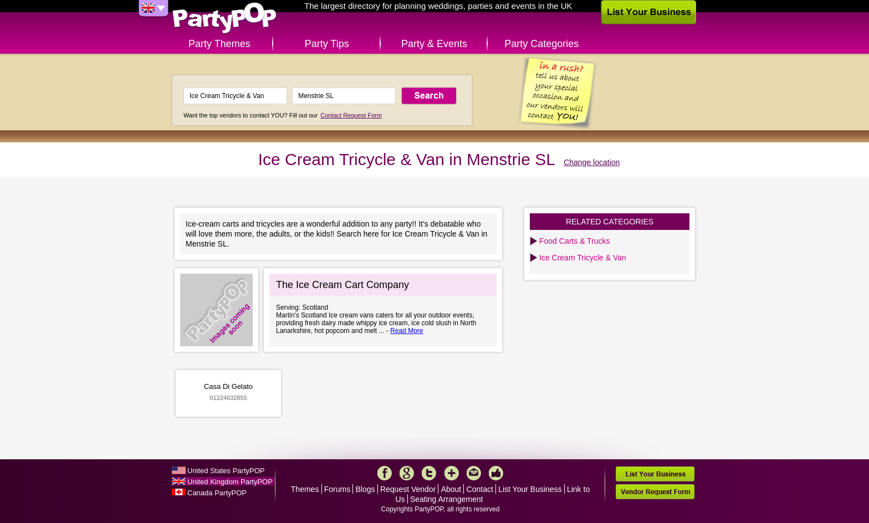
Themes (305, 489)
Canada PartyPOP (217, 493)
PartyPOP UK (224, 18)
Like (496, 473)
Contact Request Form (351, 115)
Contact (480, 489)
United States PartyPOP (225, 470)
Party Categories (541, 43)
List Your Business (529, 489)
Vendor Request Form (655, 492)
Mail (474, 473)
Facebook (384, 473)
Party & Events (434, 43)
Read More (406, 331)
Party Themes (219, 43)
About (451, 489)
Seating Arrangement (446, 499)
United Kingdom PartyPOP (230, 482)
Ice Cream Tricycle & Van (582, 257)
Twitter (429, 473)
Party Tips (327, 43)
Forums (337, 489)
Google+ (407, 473)
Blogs (365, 489)
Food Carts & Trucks (574, 241)
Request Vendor (408, 489)
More (451, 473)
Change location (592, 162)
